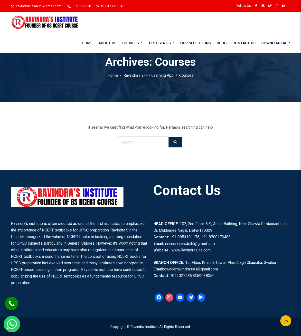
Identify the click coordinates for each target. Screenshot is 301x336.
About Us (107, 43)
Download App (275, 43)
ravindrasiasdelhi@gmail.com (39, 6)
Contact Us (244, 43)
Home (87, 43)
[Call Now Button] (11, 303)
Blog (222, 43)
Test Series (161, 42)
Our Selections (195, 43)
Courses (132, 42)
